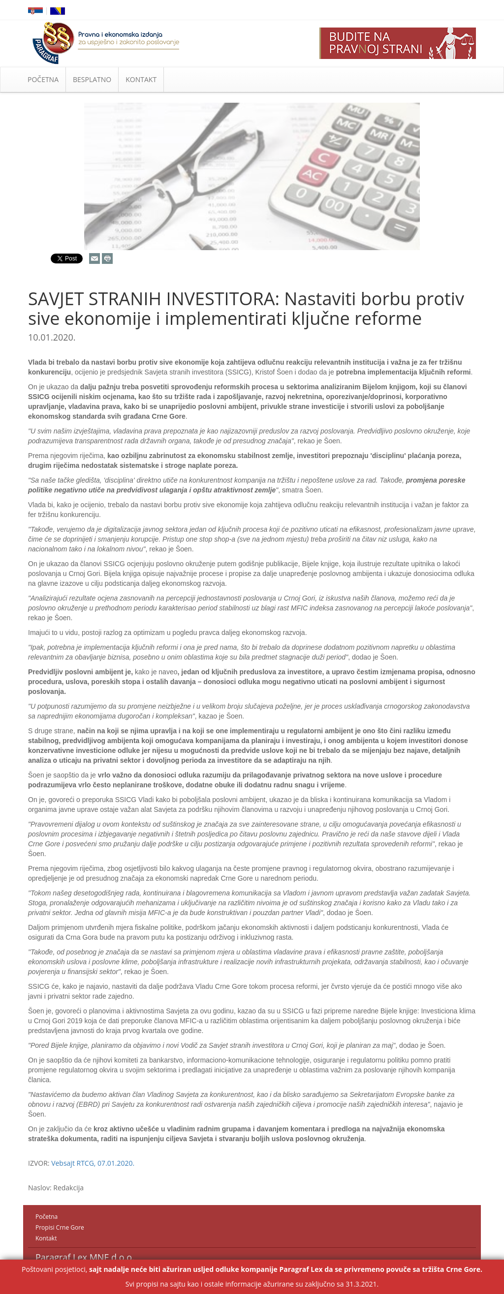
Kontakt (46, 1238)
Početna (46, 1216)
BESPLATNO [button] (92, 79)
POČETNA (43, 79)
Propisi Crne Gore (59, 1227)
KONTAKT (141, 79)
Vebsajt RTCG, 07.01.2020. (92, 1163)
